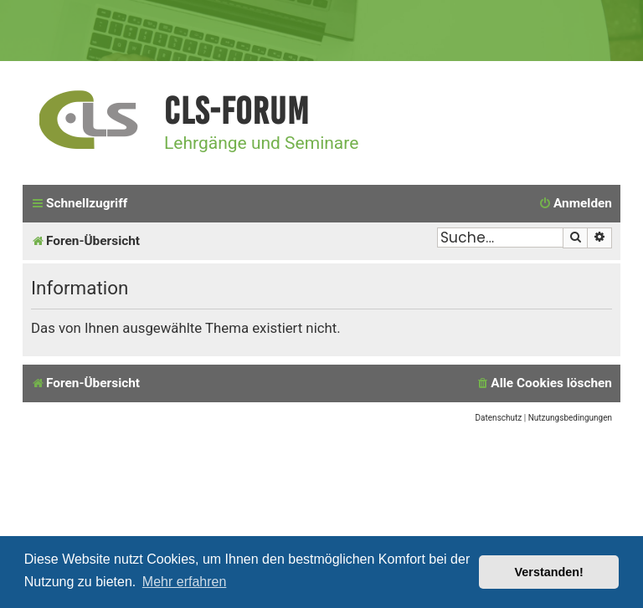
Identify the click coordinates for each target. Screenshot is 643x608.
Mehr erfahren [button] (184, 582)
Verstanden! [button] (549, 572)
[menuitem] (575, 204)
